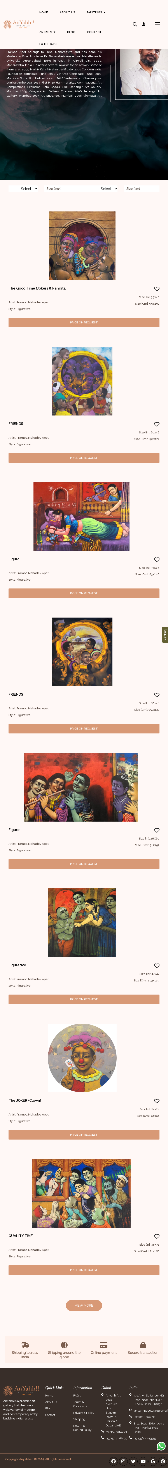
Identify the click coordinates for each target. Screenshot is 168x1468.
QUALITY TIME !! (22, 1236)
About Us (67, 12)
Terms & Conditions (80, 1404)
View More (84, 1305)
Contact (94, 32)
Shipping (79, 1419)
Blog (71, 32)
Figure (14, 559)
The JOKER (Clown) (25, 1100)
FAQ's (77, 1395)
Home (43, 12)
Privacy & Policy (83, 1412)
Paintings (96, 16)
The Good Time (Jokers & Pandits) (37, 288)
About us (51, 1402)
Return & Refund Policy (82, 1428)
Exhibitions (48, 43)
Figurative (17, 965)
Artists (47, 33)
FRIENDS (16, 424)
